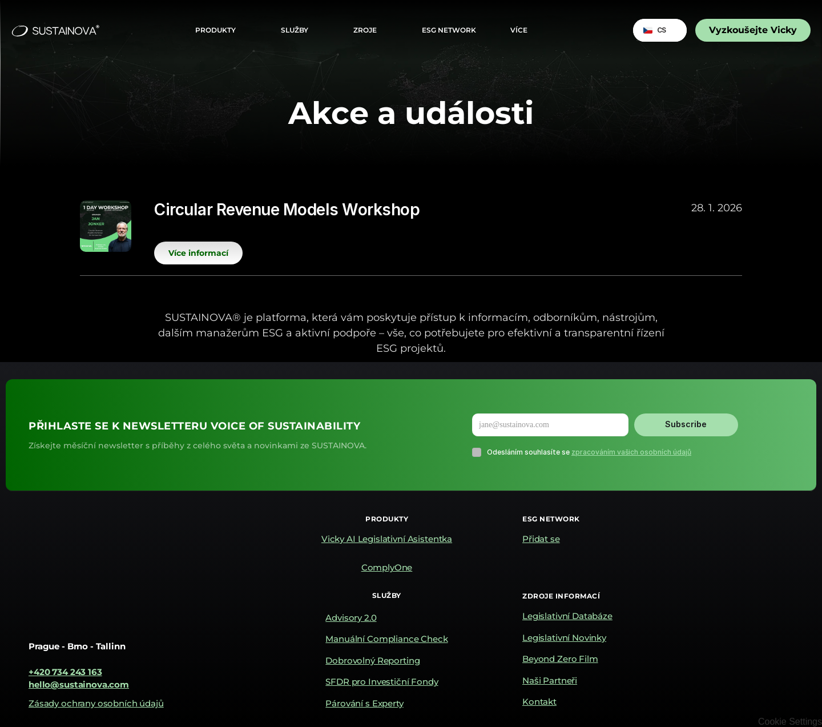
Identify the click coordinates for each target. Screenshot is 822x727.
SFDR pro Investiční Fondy (381, 681)
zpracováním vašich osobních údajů (631, 452)
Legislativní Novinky (564, 637)
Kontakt (539, 701)
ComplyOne (387, 567)
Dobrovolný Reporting (372, 660)
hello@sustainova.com (79, 684)
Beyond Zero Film (560, 658)
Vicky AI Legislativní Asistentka (386, 538)
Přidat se (541, 538)
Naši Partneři (549, 680)
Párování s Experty (364, 703)
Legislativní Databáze (567, 615)
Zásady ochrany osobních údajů (96, 703)
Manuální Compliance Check (386, 638)
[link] (753, 30)
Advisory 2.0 (350, 617)
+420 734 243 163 (65, 671)
